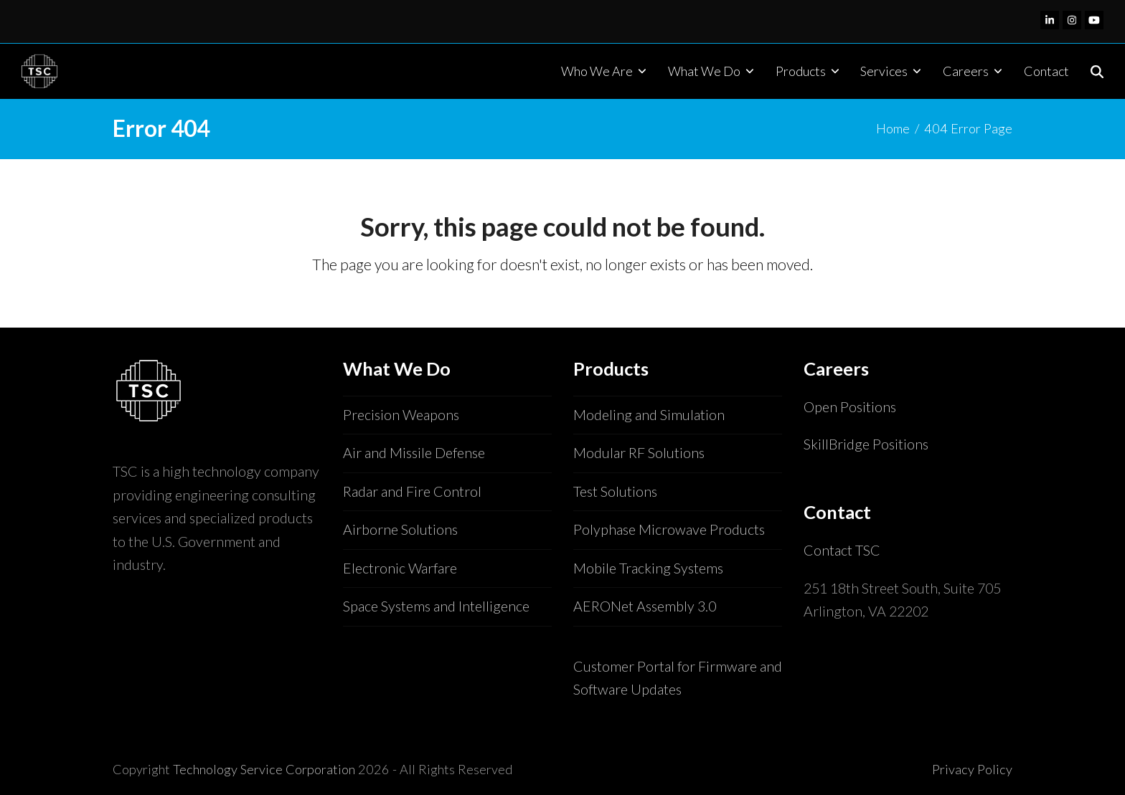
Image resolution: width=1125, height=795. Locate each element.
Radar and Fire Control (412, 491)
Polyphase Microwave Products (669, 529)
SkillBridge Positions (866, 444)
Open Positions (850, 407)
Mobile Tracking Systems (648, 568)
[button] (1097, 71)
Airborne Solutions (400, 529)
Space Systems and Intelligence (436, 606)
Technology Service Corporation (264, 769)
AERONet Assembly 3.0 (644, 606)
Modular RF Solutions (639, 452)
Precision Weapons (401, 414)
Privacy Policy (972, 769)
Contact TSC (842, 550)
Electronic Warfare (400, 568)
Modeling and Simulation (649, 414)
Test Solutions (615, 491)
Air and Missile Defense (414, 452)
